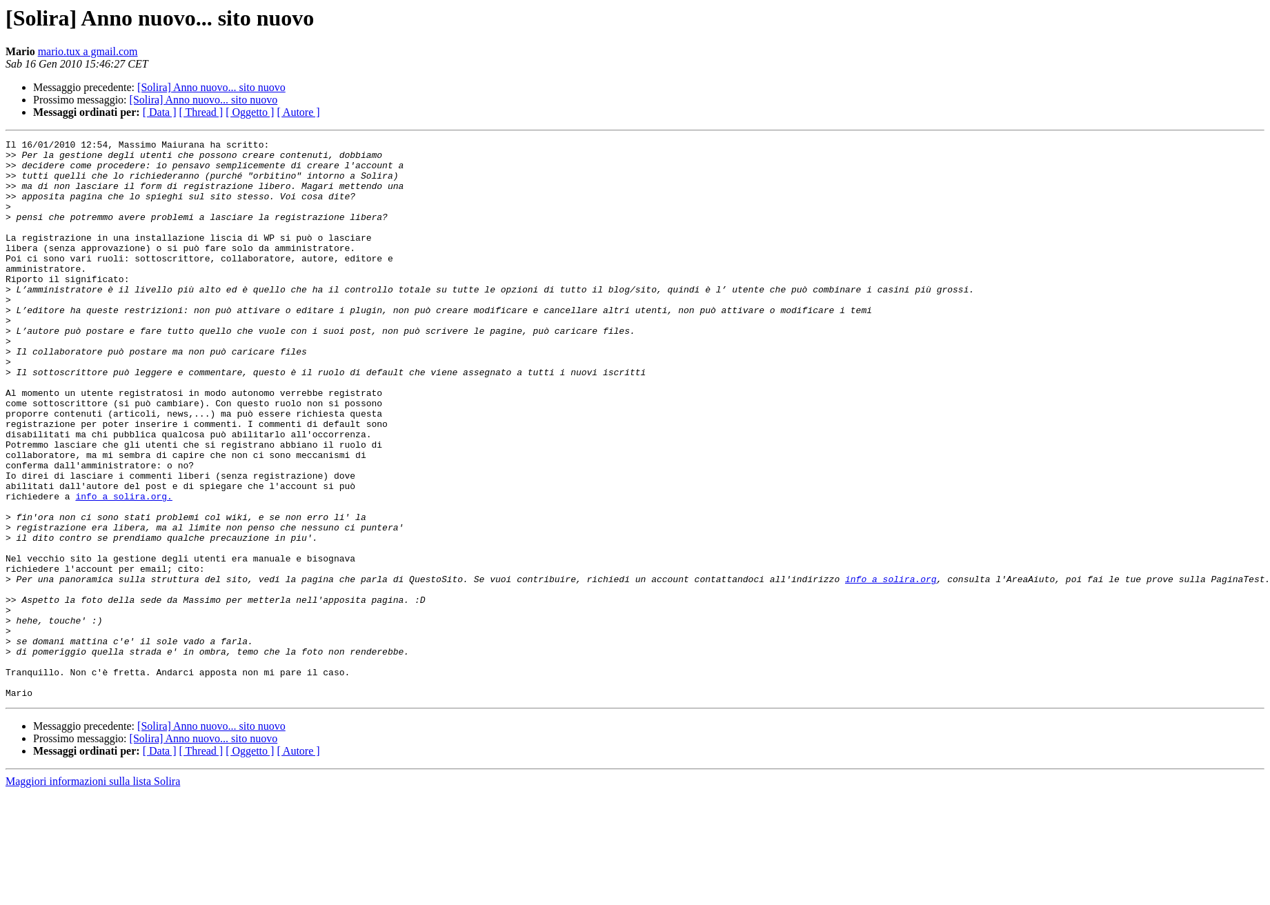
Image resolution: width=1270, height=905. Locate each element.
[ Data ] (160, 112)
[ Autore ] (298, 112)
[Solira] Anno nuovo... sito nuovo (211, 87)
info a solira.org (891, 668)
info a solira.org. (123, 568)
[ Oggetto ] (250, 112)
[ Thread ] (201, 112)
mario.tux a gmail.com (88, 51)
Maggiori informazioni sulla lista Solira (93, 893)
